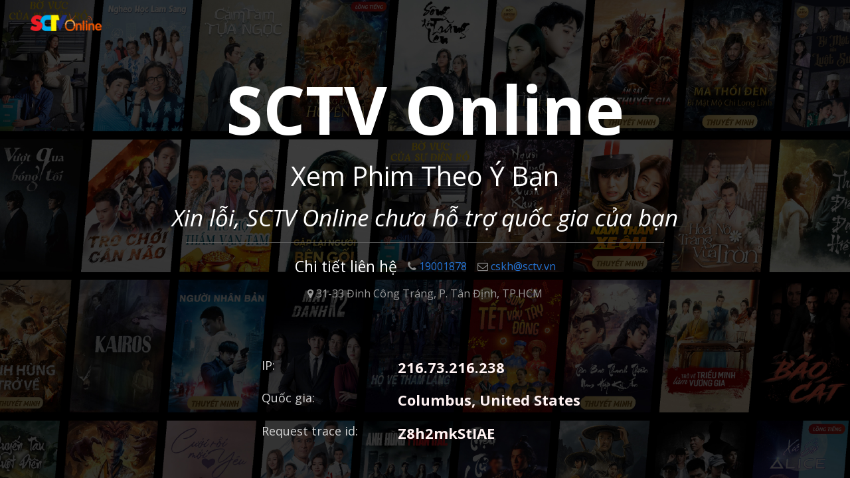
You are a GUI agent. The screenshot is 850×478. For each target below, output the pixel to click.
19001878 (437, 266)
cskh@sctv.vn (516, 266)
